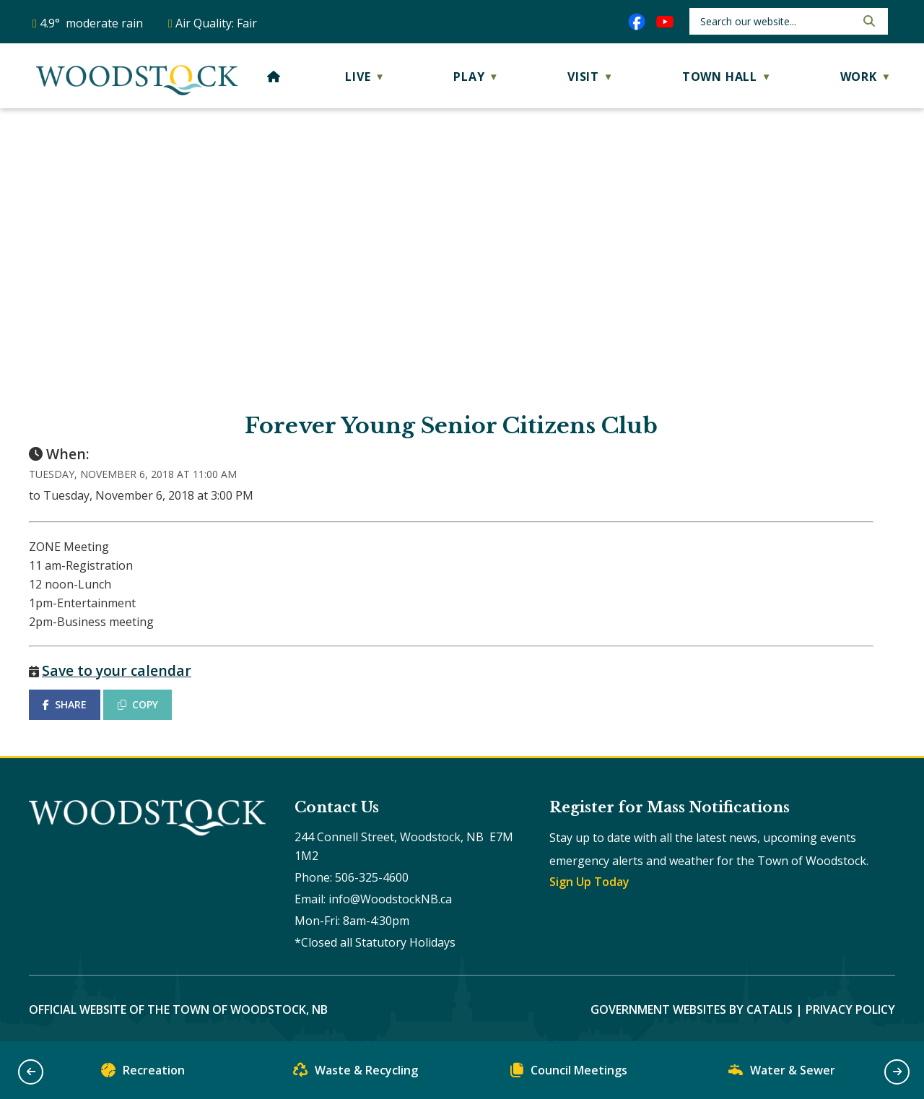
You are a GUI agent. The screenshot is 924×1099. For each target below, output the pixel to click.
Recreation (143, 1073)
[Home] (274, 76)
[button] (867, 21)
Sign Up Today (589, 882)
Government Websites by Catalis (691, 1009)
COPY (138, 704)
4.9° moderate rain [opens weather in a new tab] (91, 23)
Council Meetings (568, 1073)
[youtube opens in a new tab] (665, 21)
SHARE (65, 704)
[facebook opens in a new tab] (636, 21)
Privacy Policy (850, 1009)
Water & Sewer (781, 1073)
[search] (776, 21)
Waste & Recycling (355, 1073)
